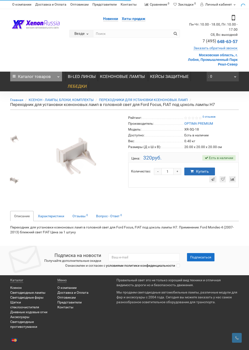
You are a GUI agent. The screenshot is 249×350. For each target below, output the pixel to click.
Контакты (129, 4)
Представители (104, 4)
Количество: (141, 171)
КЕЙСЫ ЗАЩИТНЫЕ (169, 76)
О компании (21, 4)
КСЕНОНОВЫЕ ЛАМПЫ (123, 76)
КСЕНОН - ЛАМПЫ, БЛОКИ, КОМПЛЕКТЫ (61, 100)
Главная (16, 100)
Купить (199, 171)
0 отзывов (209, 116)
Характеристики (51, 216)
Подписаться (200, 257)
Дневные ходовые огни (28, 312)
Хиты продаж (133, 19)
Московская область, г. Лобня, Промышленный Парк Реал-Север (213, 59)
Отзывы (80, 216)
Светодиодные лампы (27, 292)
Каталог (36, 75)
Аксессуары (19, 317)
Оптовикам (79, 4)
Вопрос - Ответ (109, 216)
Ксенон (16, 288)
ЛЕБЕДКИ (77, 86)
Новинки (110, 19)
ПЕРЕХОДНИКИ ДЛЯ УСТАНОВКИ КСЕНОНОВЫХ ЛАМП (143, 100)
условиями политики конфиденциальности (140, 265)
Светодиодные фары (27, 297)
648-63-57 (220, 41)
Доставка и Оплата (50, 4)
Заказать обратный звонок (216, 48)
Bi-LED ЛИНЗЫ (82, 76)
